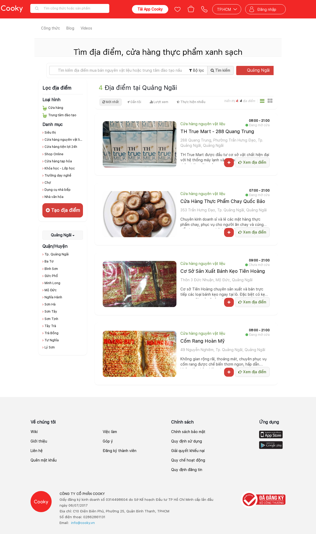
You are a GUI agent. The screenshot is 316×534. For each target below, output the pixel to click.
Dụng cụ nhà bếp (58, 190)
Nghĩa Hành (53, 297)
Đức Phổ (51, 276)
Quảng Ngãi (261, 70)
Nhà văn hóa (54, 197)
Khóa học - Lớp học (60, 168)
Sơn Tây (51, 311)
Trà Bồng (51, 333)
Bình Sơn (51, 269)
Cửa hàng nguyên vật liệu (64, 140)
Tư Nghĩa (52, 340)
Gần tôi (134, 102)
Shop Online (54, 154)
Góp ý (108, 441)
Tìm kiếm (220, 70)
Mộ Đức (51, 290)
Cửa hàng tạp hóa (58, 161)
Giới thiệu (39, 441)
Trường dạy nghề (58, 175)
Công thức (50, 28)
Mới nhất (110, 102)
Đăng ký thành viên (119, 451)
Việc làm (110, 432)
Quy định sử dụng (186, 441)
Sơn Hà (50, 304)
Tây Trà (50, 326)
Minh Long (52, 283)
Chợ (48, 183)
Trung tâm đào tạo (62, 115)
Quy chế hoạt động (188, 460)
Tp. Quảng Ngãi (57, 254)
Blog (70, 28)
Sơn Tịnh (51, 319)
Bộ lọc (196, 70)
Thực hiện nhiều (191, 102)
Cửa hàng (55, 108)
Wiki (34, 432)
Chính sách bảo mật (188, 432)
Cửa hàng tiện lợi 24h (61, 147)
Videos (86, 28)
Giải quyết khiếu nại (188, 451)
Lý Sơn (50, 347)
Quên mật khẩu (44, 460)
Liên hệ (37, 451)
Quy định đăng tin (186, 470)
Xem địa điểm (252, 162)
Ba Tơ (49, 261)
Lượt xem (159, 102)
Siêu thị (50, 132)
